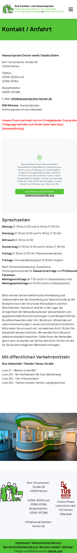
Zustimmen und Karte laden (39, 192)
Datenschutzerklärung (39, 195)
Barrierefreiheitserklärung (20, 547)
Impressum (22, 543)
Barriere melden (49, 547)
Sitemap (67, 547)
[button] (71, 9)
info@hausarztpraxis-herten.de (31, 99)
